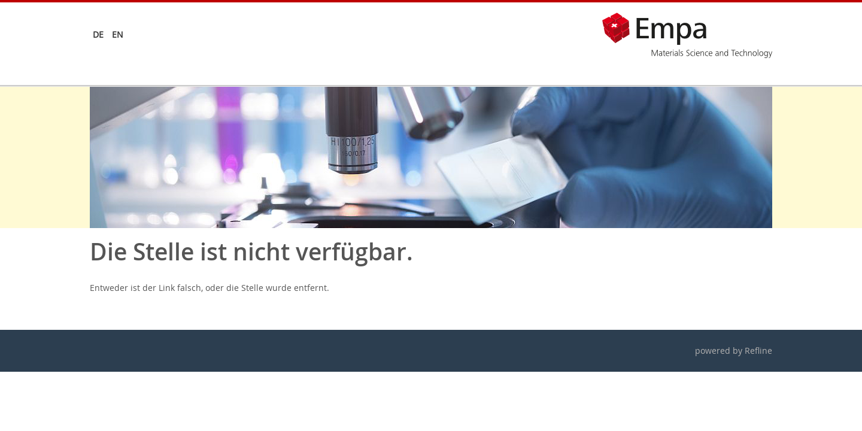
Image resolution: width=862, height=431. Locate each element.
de (98, 34)
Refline (758, 350)
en (117, 34)
